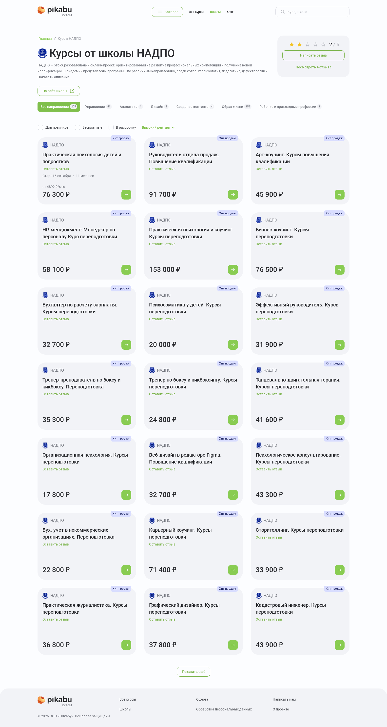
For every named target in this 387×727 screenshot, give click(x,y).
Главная (45, 38)
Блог (230, 12)
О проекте (281, 709)
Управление (98, 106)
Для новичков (57, 127)
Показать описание (54, 77)
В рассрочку (126, 127)
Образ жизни (237, 106)
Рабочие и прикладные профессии (290, 106)
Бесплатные (92, 127)
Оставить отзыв (55, 169)
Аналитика (131, 106)
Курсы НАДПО (69, 38)
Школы (215, 12)
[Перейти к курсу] (126, 195)
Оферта (202, 699)
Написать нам (284, 699)
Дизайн (160, 106)
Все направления (58, 106)
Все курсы (196, 12)
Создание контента (195, 106)
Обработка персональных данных (224, 709)
